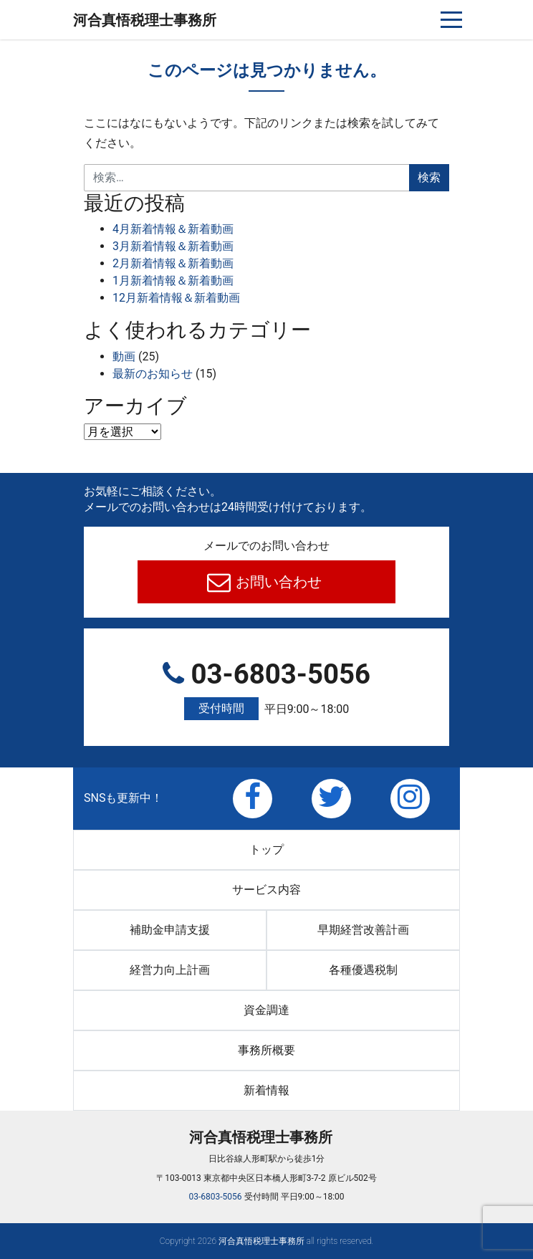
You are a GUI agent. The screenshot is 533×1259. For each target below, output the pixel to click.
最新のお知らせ (152, 373)
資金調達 (266, 1010)
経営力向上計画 (170, 970)
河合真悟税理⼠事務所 (144, 20)
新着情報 (266, 1090)
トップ (266, 849)
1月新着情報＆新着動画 (173, 280)
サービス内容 (266, 889)
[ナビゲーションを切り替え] (451, 19)
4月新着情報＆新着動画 (173, 229)
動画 (123, 356)
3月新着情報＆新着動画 (173, 246)
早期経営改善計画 (363, 930)
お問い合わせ (277, 581)
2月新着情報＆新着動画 (173, 263)
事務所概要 (266, 1050)
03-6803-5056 (266, 689)
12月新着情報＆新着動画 (176, 298)
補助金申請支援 (170, 930)
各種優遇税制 (363, 970)
